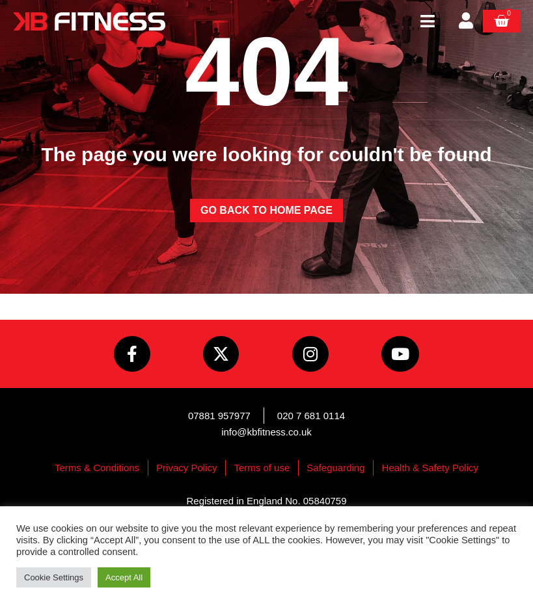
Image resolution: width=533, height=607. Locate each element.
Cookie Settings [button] (53, 577)
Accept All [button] (124, 577)
